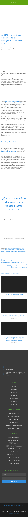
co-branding (9, 248)
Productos (14, 392)
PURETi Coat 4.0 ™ (14, 443)
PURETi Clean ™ (14, 458)
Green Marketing (15, 248)
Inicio (14, 386)
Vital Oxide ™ (14, 452)
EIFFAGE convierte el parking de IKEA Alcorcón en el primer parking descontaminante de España (14, 338)
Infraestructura (14, 422)
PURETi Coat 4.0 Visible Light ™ (14, 446)
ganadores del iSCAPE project (8, 151)
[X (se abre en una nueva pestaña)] (11, 2)
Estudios (14, 404)
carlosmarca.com (14, 513)
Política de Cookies (14, 507)
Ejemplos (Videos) (14, 413)
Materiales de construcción (14, 425)
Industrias (14, 395)
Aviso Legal (7, 505)
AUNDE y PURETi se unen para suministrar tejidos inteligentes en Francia (14, 316)
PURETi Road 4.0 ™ (14, 449)
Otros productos (14, 463)
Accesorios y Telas (14, 428)
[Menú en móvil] (26, 12)
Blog (12, 48)
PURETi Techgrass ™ (14, 461)
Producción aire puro (9, 249)
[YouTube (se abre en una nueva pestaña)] (15, 2)
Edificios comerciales (14, 416)
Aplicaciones (14, 398)
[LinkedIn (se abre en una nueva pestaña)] (13, 2)
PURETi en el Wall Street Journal (14, 294)
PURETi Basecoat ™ (14, 437)
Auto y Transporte (14, 419)
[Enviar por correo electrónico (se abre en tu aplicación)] (17, 2)
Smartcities (20, 251)
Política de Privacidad (17, 505)
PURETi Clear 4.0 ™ (14, 440)
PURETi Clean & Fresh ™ (14, 455)
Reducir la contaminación (11, 251)
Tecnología (14, 401)
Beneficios (14, 389)
